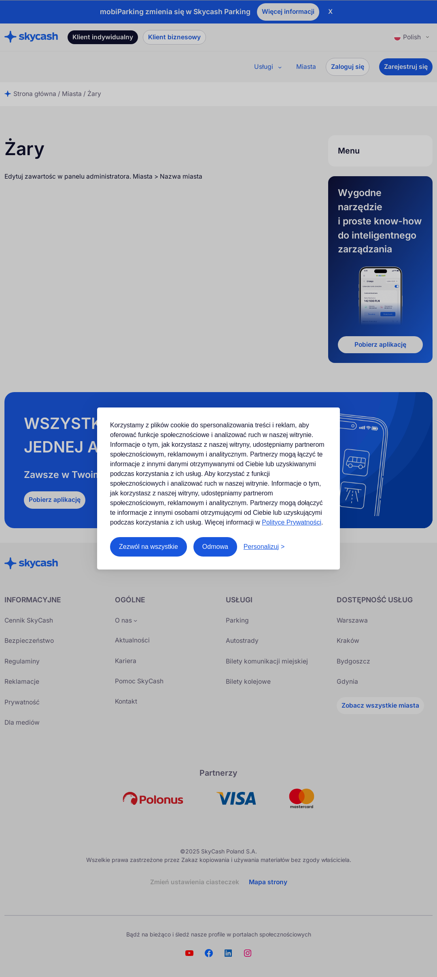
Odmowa (215, 546)
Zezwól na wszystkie (148, 546)
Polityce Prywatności (291, 522)
